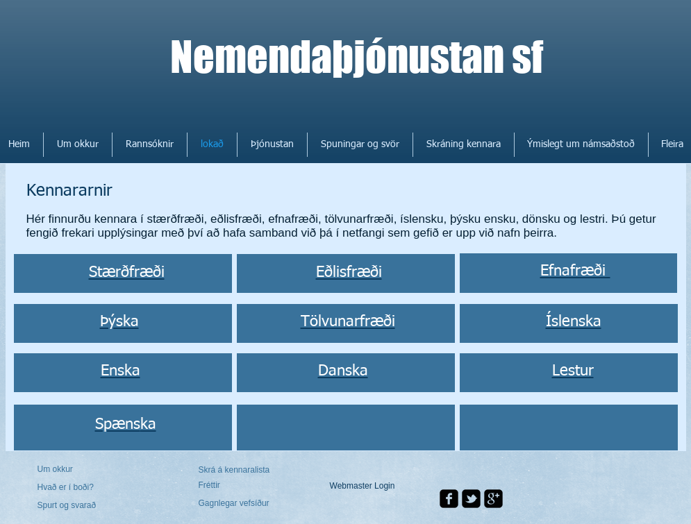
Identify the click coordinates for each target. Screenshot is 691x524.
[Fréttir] (238, 485)
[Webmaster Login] (362, 486)
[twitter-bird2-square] (471, 498)
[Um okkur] (91, 469)
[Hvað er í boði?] (75, 487)
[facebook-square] (449, 498)
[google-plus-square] (493, 498)
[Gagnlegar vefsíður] (236, 503)
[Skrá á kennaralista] (236, 469)
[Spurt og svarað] (77, 505)
